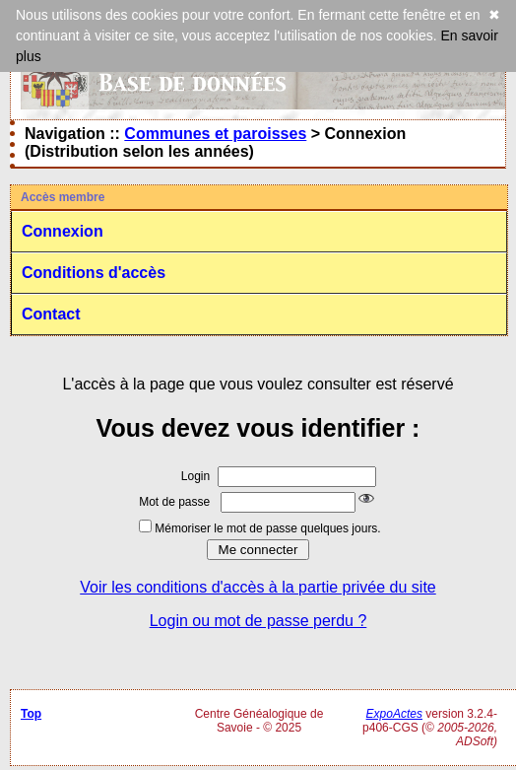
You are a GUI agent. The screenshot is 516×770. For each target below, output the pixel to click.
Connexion (62, 231)
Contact (51, 314)
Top (31, 714)
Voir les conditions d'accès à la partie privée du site (257, 587)
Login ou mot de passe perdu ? (258, 620)
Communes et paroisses (215, 133)
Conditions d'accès (93, 272)
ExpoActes (394, 714)
